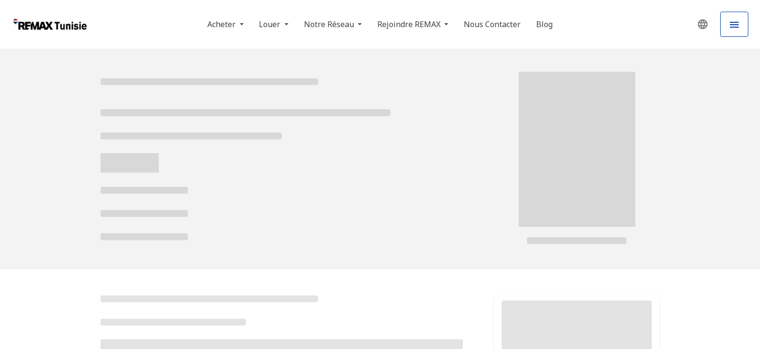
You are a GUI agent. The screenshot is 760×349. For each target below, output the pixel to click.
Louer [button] (270, 24)
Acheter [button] (222, 24)
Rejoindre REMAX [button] (409, 24)
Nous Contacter (492, 24)
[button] (702, 24)
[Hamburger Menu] (734, 24)
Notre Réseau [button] (330, 24)
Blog (544, 24)
